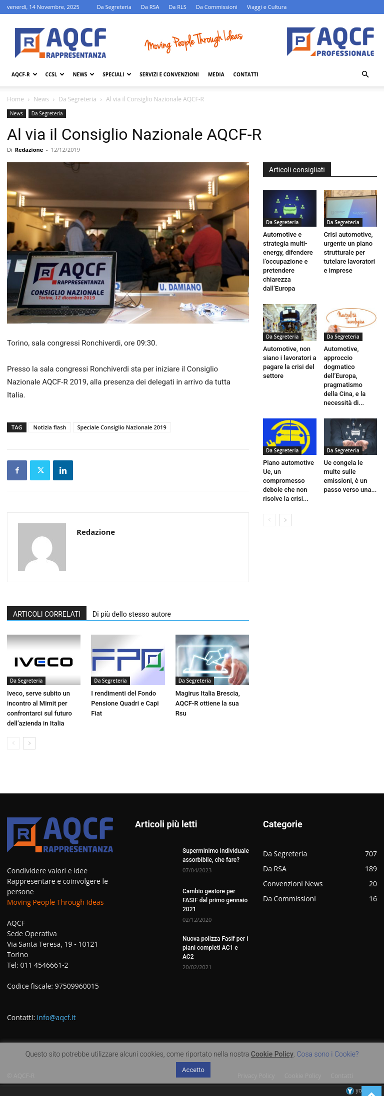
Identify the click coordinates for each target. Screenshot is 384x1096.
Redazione (29, 149)
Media (216, 74)
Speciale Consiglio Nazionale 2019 (122, 427)
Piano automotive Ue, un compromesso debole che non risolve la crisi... (288, 480)
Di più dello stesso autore (131, 614)
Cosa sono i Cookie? (328, 1054)
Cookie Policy (272, 1054)
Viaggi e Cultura (267, 6)
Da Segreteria (114, 6)
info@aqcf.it (56, 1017)
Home (15, 99)
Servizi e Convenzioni (169, 74)
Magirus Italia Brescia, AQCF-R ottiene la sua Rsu (208, 703)
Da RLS (177, 6)
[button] (365, 74)
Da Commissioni (217, 6)
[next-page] (29, 743)
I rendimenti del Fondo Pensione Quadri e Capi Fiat (124, 703)
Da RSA (150, 6)
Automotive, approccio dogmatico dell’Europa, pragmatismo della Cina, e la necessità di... (345, 375)
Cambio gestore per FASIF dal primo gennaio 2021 (215, 900)
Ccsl (55, 74)
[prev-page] (13, 743)
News (83, 74)
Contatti (246, 74)
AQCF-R (25, 74)
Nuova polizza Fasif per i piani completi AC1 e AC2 (215, 947)
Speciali (117, 74)
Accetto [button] (193, 1070)
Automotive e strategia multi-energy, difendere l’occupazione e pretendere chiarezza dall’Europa (288, 261)
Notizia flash (49, 427)
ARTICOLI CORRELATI (46, 614)
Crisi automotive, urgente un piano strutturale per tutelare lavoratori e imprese (350, 252)
